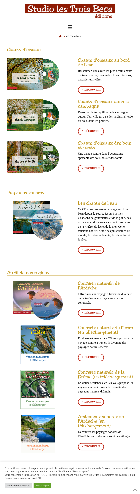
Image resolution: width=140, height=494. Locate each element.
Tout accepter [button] (42, 485)
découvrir (90, 89)
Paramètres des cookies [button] (18, 485)
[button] (70, 27)
